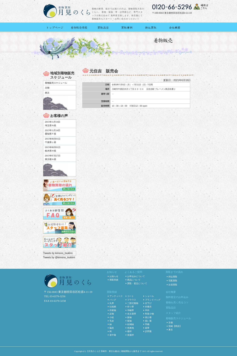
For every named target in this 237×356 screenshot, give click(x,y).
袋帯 (147, 328)
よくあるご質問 (133, 272)
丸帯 (111, 303)
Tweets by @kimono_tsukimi (59, 257)
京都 (47, 88)
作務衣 (148, 306)
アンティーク (116, 296)
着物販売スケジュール (56, 83)
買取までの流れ (174, 272)
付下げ (148, 303)
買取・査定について (137, 283)
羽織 (147, 324)
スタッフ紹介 (173, 313)
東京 (47, 93)
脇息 (111, 328)
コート (130, 296)
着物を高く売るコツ (177, 302)
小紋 (111, 317)
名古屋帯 (131, 313)
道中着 (112, 335)
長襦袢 (130, 335)
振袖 (129, 317)
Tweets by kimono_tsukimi (58, 253)
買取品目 (171, 307)
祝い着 (148, 321)
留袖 (129, 321)
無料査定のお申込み (177, 297)
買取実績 (113, 280)
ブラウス (131, 299)
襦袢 (129, 331)
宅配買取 (172, 280)
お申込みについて (136, 276)
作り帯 (130, 306)
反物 (111, 313)
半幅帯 (130, 310)
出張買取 (172, 284)
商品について (133, 280)
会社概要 (171, 292)
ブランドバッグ (152, 299)
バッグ (112, 299)
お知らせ (112, 272)
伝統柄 (112, 306)
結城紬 (130, 324)
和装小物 (149, 313)
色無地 (130, 328)
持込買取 (172, 276)
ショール (149, 296)
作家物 (112, 310)
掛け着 (148, 317)
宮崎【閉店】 (175, 326)
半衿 (147, 310)
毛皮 (111, 321)
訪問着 (148, 331)
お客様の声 (59, 116)
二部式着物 (132, 303)
